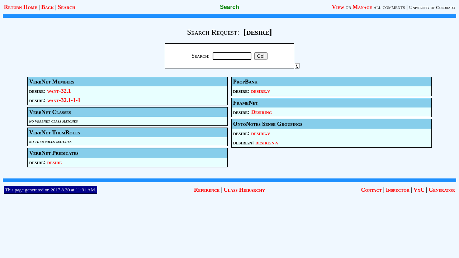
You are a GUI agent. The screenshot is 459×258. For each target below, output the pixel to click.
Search (66, 7)
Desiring (261, 112)
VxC (419, 190)
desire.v (260, 91)
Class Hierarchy (244, 190)
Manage (362, 7)
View (338, 7)
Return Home (20, 7)
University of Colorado (432, 7)
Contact (371, 190)
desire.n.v (267, 142)
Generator (442, 190)
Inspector (398, 190)
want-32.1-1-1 (64, 100)
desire (54, 162)
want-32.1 (59, 91)
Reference (206, 190)
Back (47, 7)
